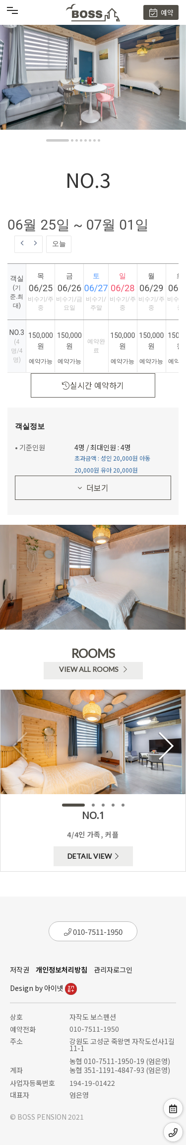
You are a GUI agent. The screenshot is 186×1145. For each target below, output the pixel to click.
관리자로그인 (113, 970)
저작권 (19, 970)
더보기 (93, 487)
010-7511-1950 (93, 931)
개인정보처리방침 (61, 970)
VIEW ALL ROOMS (93, 669)
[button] (57, 140)
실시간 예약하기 (93, 385)
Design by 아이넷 (43, 988)
